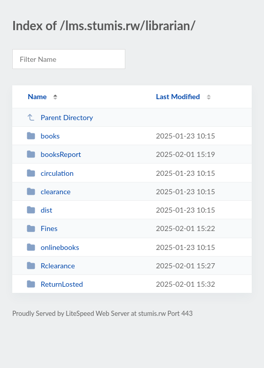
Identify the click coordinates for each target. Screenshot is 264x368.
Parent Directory (60, 117)
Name (37, 96)
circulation (50, 173)
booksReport (54, 154)
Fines (42, 228)
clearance (49, 191)
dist (39, 209)
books (43, 135)
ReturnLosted (55, 284)
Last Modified (178, 96)
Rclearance (51, 265)
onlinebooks (53, 247)
